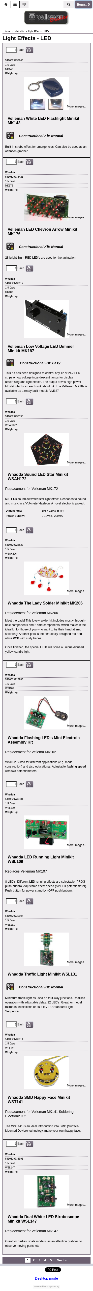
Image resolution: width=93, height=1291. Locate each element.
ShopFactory (52, 1286)
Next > (61, 1260)
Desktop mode (46, 1278)
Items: (83, 4)
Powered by (40, 1286)
